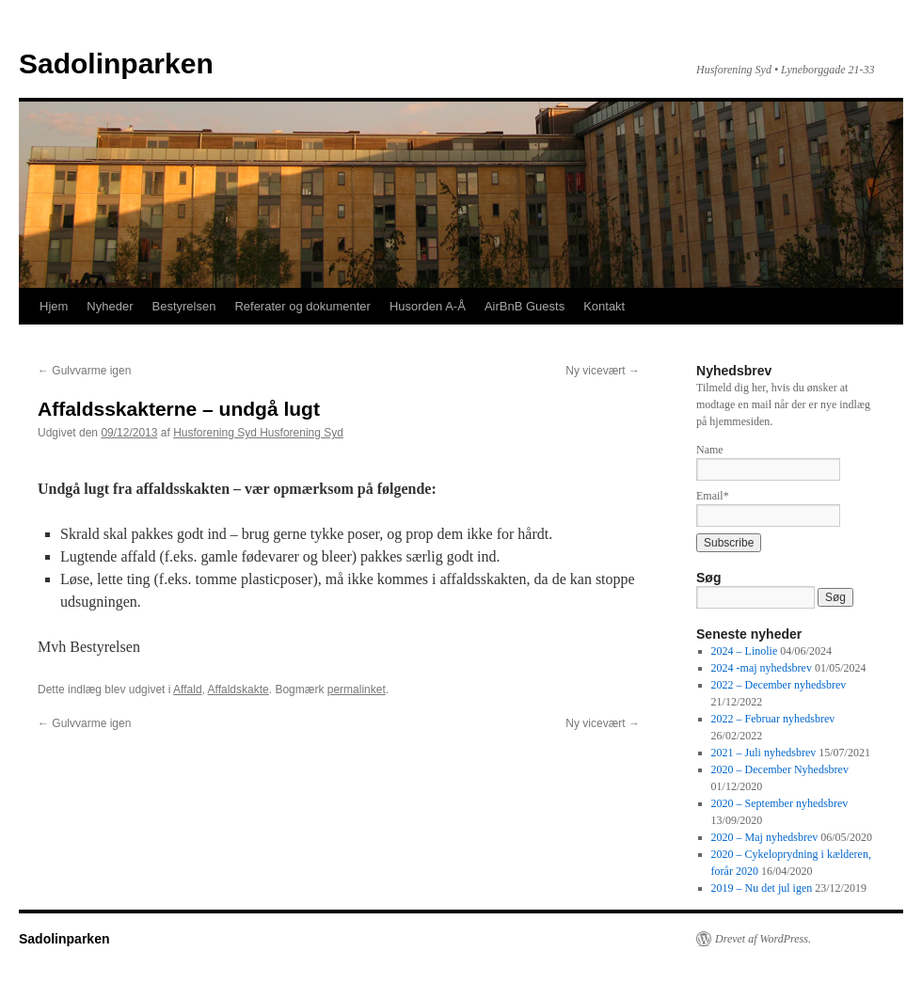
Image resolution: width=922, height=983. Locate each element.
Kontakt (604, 306)
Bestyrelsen (183, 306)
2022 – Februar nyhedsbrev (773, 718)
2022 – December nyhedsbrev (779, 684)
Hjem (54, 306)
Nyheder (110, 306)
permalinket (356, 689)
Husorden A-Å (427, 306)
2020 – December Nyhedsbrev (780, 769)
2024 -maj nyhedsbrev (761, 667)
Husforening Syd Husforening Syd (258, 432)
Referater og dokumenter (302, 306)
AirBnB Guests (524, 306)
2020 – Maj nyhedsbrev (765, 837)
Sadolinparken (116, 63)
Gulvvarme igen (84, 370)
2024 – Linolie (744, 651)
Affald (187, 689)
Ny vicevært (602, 370)
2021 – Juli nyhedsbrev (764, 752)
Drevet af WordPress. (763, 938)
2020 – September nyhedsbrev (780, 803)
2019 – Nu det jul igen (762, 888)
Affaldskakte (238, 689)
